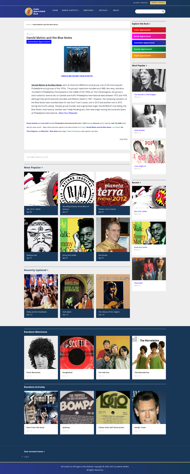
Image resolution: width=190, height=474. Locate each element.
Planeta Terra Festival (107, 209)
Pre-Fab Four (104, 372)
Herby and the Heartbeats (37, 312)
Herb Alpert (67, 312)
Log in (26, 456)
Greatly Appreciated (143, 49)
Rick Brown (103, 255)
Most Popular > (33, 167)
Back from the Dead (35, 427)
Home (55, 11)
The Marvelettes (142, 372)
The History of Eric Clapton (109, 312)
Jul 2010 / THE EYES (141, 2)
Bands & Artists (71, 11)
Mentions (90, 11)
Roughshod (67, 372)
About (119, 11)
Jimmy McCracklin (69, 255)
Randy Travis (140, 427)
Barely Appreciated (142, 36)
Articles (106, 11)
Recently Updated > (36, 270)
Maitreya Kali (32, 255)
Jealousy (66, 427)
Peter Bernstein (33, 372)
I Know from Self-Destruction (111, 427)
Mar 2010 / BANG (33, 209)
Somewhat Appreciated (144, 43)
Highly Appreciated (142, 55)
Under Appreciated (142, 30)
